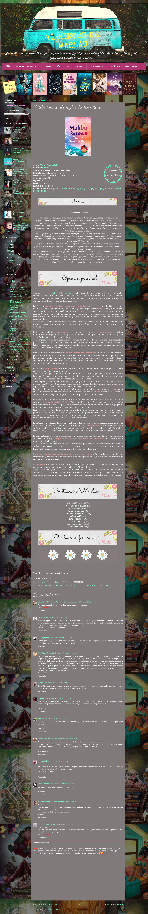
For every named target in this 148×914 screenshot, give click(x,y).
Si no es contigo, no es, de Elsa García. (18, 296)
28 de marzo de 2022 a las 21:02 (61, 824)
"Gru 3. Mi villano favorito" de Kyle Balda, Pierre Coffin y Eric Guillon (21, 173)
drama (41, 585)
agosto (12, 267)
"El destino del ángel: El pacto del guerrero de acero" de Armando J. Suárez (16, 227)
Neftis (40, 718)
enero (11, 359)
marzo (12, 284)
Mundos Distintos (45, 802)
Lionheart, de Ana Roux (18, 316)
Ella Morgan (43, 824)
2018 (9, 374)
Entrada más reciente (45, 904)
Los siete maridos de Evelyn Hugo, (57, 293)
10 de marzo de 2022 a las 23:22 (65, 802)
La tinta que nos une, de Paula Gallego (19, 301)
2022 (9, 251)
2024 (9, 244)
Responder (42, 610)
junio (11, 274)
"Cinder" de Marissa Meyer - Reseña (19, 183)
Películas (63, 66)
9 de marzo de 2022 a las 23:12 (62, 784)
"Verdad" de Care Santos (20, 202)
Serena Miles (43, 761)
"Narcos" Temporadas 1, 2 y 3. (20, 193)
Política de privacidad (123, 66)
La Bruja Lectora (45, 638)
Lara (40, 617)
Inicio (81, 904)
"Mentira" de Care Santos (20, 139)
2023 (9, 248)
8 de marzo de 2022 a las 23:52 (59, 698)
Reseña (80, 585)
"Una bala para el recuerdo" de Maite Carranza (21, 151)
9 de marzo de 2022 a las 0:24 (55, 718)
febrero (12, 356)
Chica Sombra (43, 784)
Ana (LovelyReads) (45, 653)
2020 (9, 367)
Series (79, 66)
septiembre (14, 264)
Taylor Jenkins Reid (92, 585)
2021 (9, 364)
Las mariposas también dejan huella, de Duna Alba (18, 307)
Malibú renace (71, 585)
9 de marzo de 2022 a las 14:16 (66, 739)
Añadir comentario (41, 843)
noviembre (13, 257)
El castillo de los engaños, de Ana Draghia (16, 329)
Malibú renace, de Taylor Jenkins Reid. (17, 335)
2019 (9, 370)
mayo (11, 278)
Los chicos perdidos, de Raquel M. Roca (18, 345)
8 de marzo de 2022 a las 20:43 (54, 617)
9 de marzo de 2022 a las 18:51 (61, 761)
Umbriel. (46, 168)
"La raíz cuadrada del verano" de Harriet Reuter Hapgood (20, 215)
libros (62, 585)
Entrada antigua (114, 904)
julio (11, 271)
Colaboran (96, 66)
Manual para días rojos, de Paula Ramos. (18, 351)
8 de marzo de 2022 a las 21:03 (64, 638)
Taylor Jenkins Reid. (49, 165)
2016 (9, 380)
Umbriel (104, 585)
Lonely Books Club (45, 739)
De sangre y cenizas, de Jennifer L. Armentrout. (18, 321)
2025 (9, 241)
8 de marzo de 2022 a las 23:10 (56, 683)
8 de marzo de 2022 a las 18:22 (79, 602)
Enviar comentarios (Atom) (55, 910)
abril (11, 281)
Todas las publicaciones (21, 66)
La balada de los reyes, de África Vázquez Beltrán (18, 289)
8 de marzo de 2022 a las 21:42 (65, 653)
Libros (46, 66)
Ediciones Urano (52, 585)
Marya (40, 683)
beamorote (42, 698)
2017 (9, 377)
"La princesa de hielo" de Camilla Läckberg (19, 130)
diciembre (13, 254)
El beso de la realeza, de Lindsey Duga (18, 340)
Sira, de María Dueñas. (18, 313)
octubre (12, 261)
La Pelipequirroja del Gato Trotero (52, 602)
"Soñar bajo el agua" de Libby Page (19, 161)
